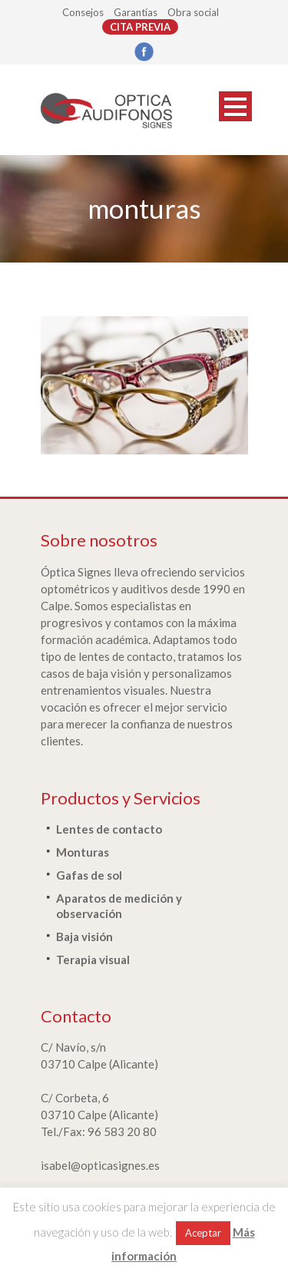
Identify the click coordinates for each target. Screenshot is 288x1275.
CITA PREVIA (140, 27)
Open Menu (235, 106)
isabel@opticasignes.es (100, 1165)
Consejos (83, 12)
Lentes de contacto (109, 829)
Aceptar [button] (203, 1233)
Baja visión (84, 936)
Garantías (135, 12)
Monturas (82, 852)
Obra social (193, 12)
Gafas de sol (89, 875)
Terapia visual (93, 959)
